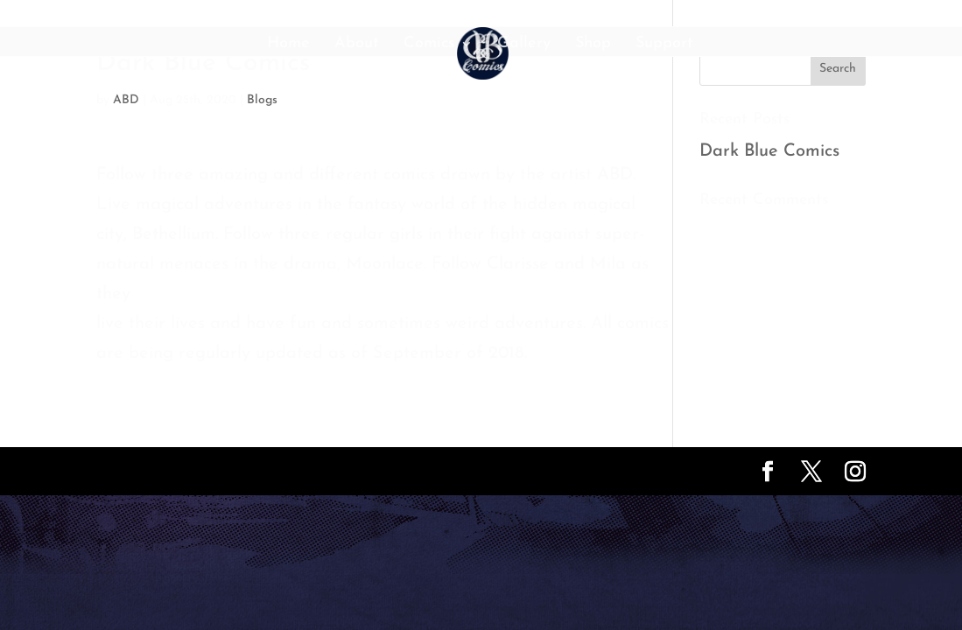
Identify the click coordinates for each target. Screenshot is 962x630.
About (356, 45)
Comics (429, 45)
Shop (593, 45)
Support (664, 45)
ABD (126, 100)
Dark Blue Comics (769, 151)
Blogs (262, 100)
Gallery (524, 45)
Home (288, 45)
